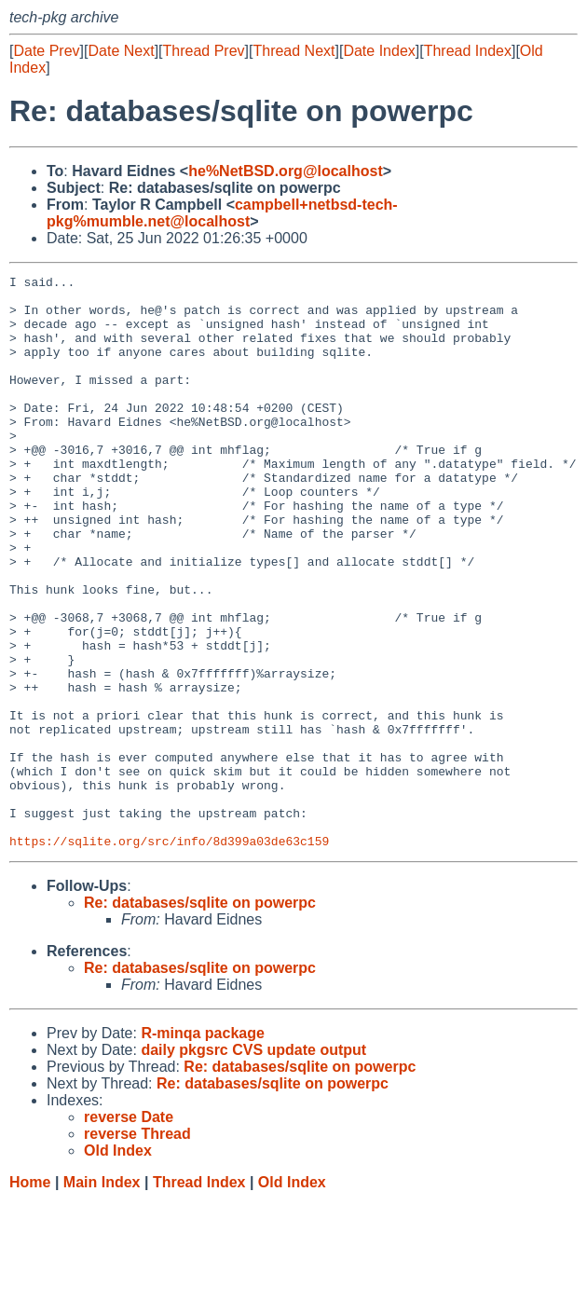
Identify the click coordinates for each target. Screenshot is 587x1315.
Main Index (102, 1297)
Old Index (292, 1297)
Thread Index (468, 51)
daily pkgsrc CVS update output (253, 1164)
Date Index (379, 51)
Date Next (121, 51)
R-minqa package (202, 1148)
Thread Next (293, 51)
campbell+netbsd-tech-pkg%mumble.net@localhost (222, 213)
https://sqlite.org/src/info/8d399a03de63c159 (169, 955)
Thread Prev (204, 51)
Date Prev (46, 51)
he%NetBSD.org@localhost (285, 171)
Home (29, 1297)
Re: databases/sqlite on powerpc (200, 1017)
